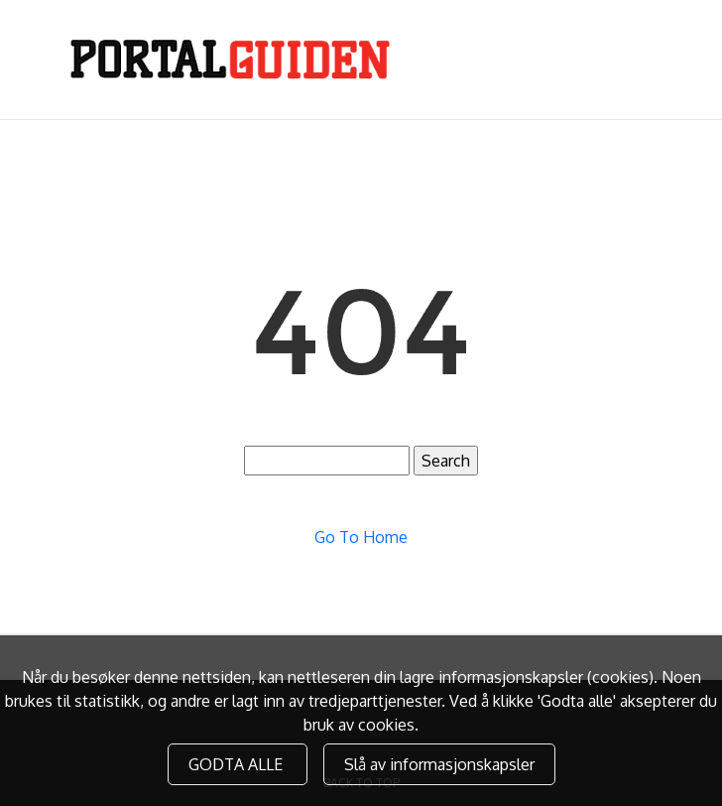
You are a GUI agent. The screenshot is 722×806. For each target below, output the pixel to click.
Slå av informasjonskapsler (439, 764)
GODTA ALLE (237, 764)
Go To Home (361, 537)
